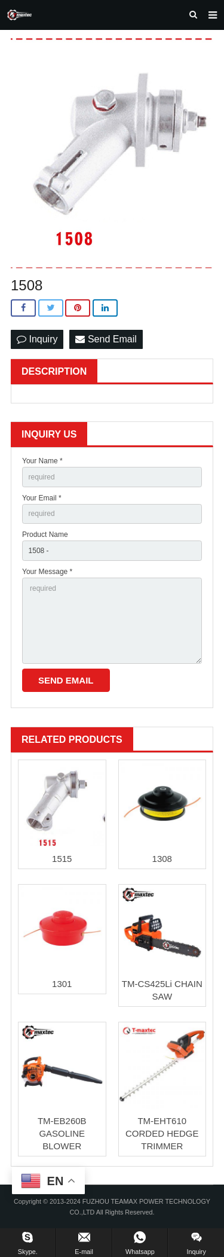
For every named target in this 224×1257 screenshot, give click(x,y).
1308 (162, 859)
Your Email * (42, 498)
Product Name (45, 534)
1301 (62, 984)
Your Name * (42, 461)
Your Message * (47, 571)
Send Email (105, 339)
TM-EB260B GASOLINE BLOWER (62, 1133)
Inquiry (37, 339)
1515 (62, 859)
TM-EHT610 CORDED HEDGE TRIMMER (162, 1133)
